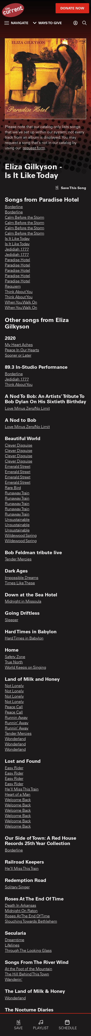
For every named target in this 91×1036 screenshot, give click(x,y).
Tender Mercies (18, 559)
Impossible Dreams (21, 578)
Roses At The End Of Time (27, 916)
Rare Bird (13, 488)
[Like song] (70, 188)
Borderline (14, 207)
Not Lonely (14, 686)
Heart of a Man (17, 795)
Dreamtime (14, 940)
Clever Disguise (18, 446)
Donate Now (72, 8)
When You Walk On (21, 303)
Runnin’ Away (16, 723)
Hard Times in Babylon (24, 639)
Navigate (16, 22)
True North (14, 662)
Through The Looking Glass (28, 951)
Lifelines (12, 945)
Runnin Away (16, 718)
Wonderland (15, 739)
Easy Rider (14, 768)
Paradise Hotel (17, 260)
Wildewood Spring (21, 536)
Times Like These (20, 583)
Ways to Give (47, 22)
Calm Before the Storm (24, 218)
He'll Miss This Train (22, 789)
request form (34, 148)
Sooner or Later (18, 356)
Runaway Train (17, 493)
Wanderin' (13, 980)
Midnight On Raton (21, 911)
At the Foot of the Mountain (28, 969)
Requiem (13, 287)
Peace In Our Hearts (22, 350)
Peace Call (14, 707)
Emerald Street (17, 467)
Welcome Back (18, 800)
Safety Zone (15, 657)
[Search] (84, 23)
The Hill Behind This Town (27, 974)
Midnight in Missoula (23, 602)
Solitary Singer (17, 887)
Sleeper (11, 620)
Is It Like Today (17, 239)
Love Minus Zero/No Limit (27, 409)
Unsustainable (17, 520)
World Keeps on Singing (25, 668)
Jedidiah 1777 (17, 250)
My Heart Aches (19, 345)
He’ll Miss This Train (22, 869)
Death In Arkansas (20, 906)
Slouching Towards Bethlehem (31, 922)
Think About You (19, 292)
